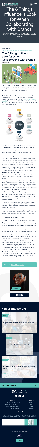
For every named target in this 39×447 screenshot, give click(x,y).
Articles (8, 48)
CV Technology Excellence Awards (13, 402)
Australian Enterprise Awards (13, 404)
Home (3, 48)
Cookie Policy (30, 444)
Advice (13, 264)
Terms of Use (8, 444)
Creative (21, 264)
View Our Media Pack (13, 422)
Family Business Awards (12, 408)
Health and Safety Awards (13, 406)
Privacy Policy (23, 444)
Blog (31, 404)
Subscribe (31, 408)
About (31, 402)
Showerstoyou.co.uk (7, 155)
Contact (31, 406)
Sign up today (33, 385)
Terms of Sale (15, 444)
